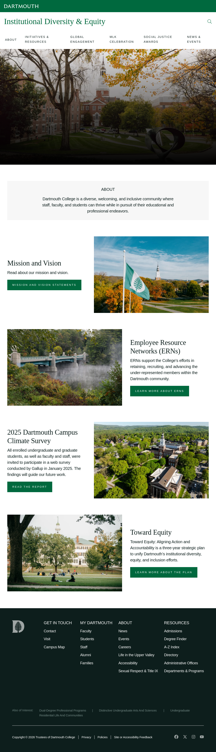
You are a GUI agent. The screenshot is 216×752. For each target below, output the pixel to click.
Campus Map (54, 647)
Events (123, 639)
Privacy (86, 737)
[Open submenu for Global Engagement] (86, 40)
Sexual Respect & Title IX (138, 671)
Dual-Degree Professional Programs (62, 710)
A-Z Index (171, 647)
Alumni (85, 655)
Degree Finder (175, 639)
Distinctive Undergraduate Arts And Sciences (128, 710)
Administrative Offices (181, 663)
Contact (50, 631)
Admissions (173, 631)
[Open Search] (209, 21)
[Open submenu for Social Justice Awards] (161, 40)
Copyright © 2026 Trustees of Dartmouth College (43, 737)
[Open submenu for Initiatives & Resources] (43, 40)
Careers (124, 647)
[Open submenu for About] (11, 40)
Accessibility (127, 663)
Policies (102, 737)
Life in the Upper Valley (136, 655)
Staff (83, 647)
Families (86, 663)
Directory (171, 655)
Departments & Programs (184, 671)
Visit (47, 639)
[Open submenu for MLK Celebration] (123, 40)
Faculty (86, 631)
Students (87, 639)
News (122, 631)
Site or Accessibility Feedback (133, 737)
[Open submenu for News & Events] (198, 40)
